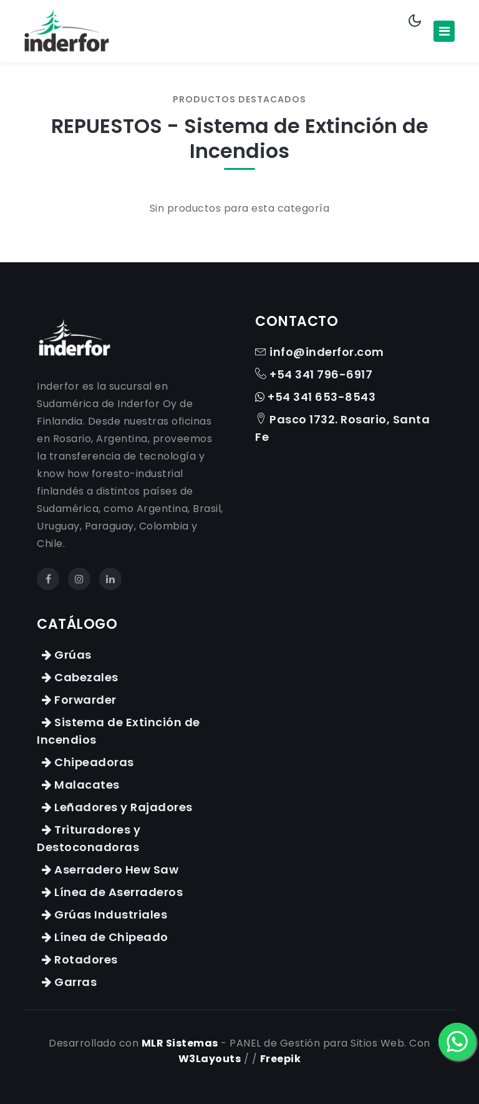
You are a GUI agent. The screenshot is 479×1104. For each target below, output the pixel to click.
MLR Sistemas (180, 1043)
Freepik (280, 1059)
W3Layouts (209, 1059)
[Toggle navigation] (444, 31)
